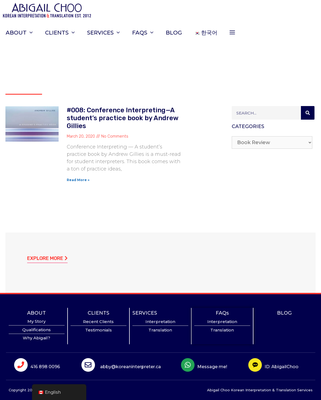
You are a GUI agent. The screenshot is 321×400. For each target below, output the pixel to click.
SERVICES (106, 33)
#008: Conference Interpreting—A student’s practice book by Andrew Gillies (122, 118)
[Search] (307, 113)
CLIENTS (63, 33)
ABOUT (22, 33)
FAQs (146, 33)
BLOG (174, 32)
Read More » (78, 180)
